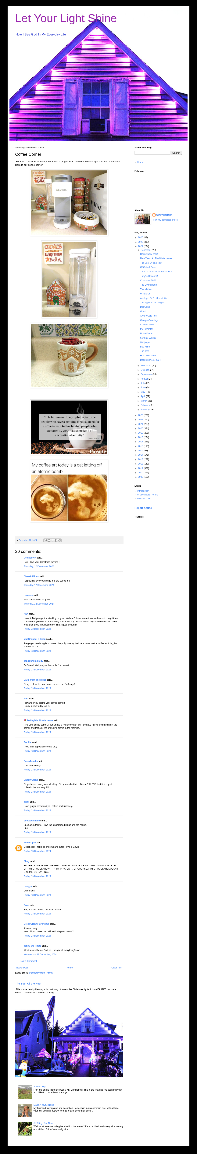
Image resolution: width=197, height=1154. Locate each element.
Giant (143, 311)
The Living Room (148, 284)
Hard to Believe (148, 355)
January (145, 409)
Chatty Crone (31, 780)
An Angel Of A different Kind (154, 298)
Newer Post (22, 967)
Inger (26, 801)
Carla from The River (35, 680)
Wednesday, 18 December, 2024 (40, 954)
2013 (141, 459)
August (145, 378)
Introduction (143, 491)
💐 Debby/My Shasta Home (38, 720)
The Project (30, 842)
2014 (141, 455)
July (143, 383)
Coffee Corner (147, 324)
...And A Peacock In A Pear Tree (156, 271)
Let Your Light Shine (66, 18)
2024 (141, 246)
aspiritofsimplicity (33, 661)
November (146, 365)
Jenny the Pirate (32, 945)
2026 (141, 237)
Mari (26, 698)
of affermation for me (147, 494)
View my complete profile (165, 220)
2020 (141, 428)
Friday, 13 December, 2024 (37, 629)
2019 (141, 432)
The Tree (144, 351)
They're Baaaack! (149, 276)
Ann (26, 614)
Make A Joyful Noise (44, 1105)
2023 (141, 415)
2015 (141, 450)
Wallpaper (145, 342)
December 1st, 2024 (150, 360)
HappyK (28, 886)
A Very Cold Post (148, 315)
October (145, 370)
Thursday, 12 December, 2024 (39, 566)
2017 (141, 441)
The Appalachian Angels (152, 302)
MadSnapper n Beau (34, 639)
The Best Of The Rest (151, 263)
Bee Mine (145, 346)
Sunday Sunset (148, 338)
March (144, 401)
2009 (141, 477)
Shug (26, 861)
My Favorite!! (146, 329)
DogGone (145, 307)
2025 (141, 242)
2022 (141, 419)
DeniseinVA (30, 557)
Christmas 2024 (148, 280)
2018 (141, 437)
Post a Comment (28, 961)
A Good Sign (40, 1086)
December (146, 250)
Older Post (116, 967)
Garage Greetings (149, 320)
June (143, 387)
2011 (141, 468)
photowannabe (32, 820)
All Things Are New (43, 1123)
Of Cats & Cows (148, 267)
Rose (26, 905)
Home (70, 967)
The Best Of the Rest (28, 983)
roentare (28, 595)
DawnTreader (31, 761)
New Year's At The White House (156, 258)
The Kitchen (146, 289)
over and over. (144, 498)
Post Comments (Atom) (41, 973)
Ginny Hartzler (164, 215)
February (145, 405)
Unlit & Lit (145, 293)
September (146, 374)
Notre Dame (146, 333)
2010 (141, 472)
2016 (141, 446)
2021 (141, 424)
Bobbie (27, 742)
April (143, 396)
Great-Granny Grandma (36, 924)
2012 (141, 463)
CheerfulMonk (31, 576)
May (143, 392)
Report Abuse (143, 507)
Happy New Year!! (149, 254)
